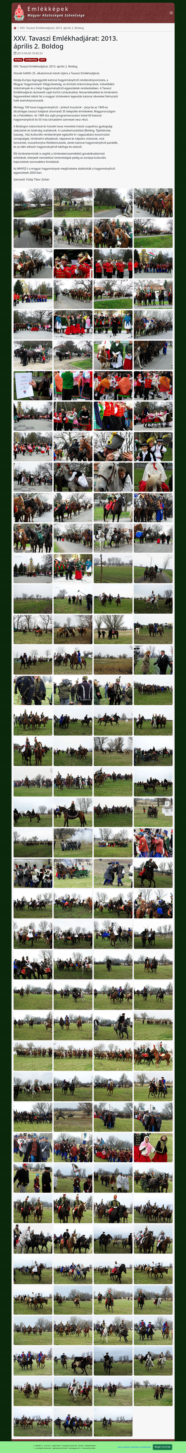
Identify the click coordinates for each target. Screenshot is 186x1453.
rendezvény (31, 59)
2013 (42, 59)
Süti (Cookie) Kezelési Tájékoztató (134, 1447)
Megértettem (162, 1447)
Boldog (18, 59)
